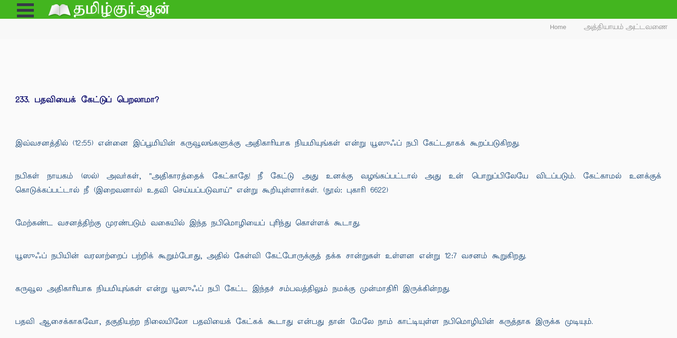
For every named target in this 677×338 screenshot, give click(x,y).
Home (558, 27)
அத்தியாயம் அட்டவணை (626, 27)
